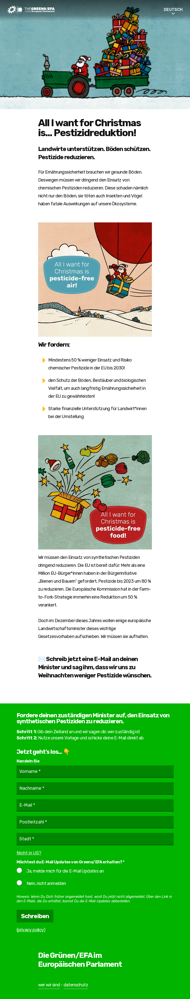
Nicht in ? (29, 853)
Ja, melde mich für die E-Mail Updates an (60, 871)
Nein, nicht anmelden (41, 883)
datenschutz (76, 985)
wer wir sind (49, 985)
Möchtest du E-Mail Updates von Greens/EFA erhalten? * (70, 862)
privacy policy (31, 930)
